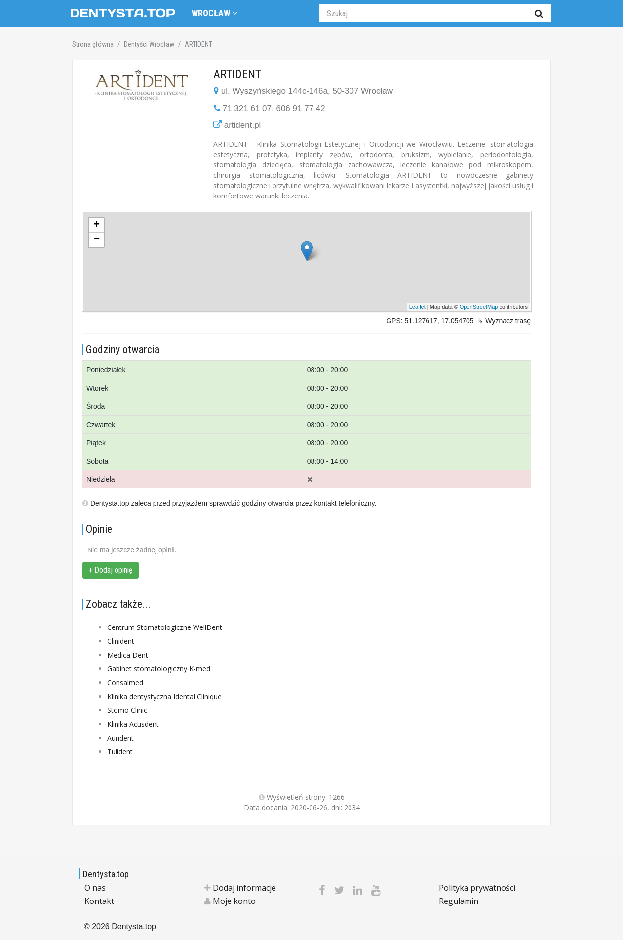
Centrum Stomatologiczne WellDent (164, 627)
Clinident (120, 641)
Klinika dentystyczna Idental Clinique (164, 696)
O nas (95, 887)
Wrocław (215, 13)
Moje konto (230, 901)
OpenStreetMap (479, 307)
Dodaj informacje (240, 887)
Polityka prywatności (477, 887)
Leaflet (417, 307)
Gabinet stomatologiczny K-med (158, 668)
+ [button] (96, 225)
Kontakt (99, 901)
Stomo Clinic (127, 710)
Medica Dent (127, 655)
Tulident (120, 751)
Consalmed (125, 682)
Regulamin (458, 901)
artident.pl (242, 125)
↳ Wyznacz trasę (504, 321)
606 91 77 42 (300, 108)
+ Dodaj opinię (110, 570)
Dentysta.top (106, 874)
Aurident (120, 738)
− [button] (96, 240)
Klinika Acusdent (133, 724)
